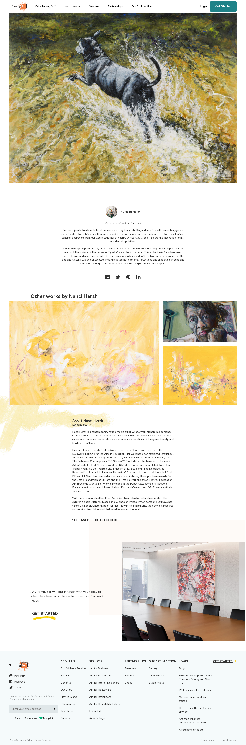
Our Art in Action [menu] (142, 6)
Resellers (130, 668)
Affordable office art (191, 730)
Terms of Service (227, 740)
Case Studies (157, 675)
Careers (65, 718)
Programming (68, 704)
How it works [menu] (72, 6)
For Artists (95, 711)
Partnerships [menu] (115, 6)
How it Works (69, 697)
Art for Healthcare (100, 690)
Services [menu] (94, 6)
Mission (65, 675)
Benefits (66, 683)
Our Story (66, 690)
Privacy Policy (207, 740)
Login (203, 6)
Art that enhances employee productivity (192, 721)
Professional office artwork (195, 690)
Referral (129, 675)
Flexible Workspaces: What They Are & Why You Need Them (195, 679)
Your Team (67, 711)
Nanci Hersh (132, 212)
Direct (128, 683)
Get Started (223, 6)
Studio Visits (156, 683)
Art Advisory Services (74, 668)
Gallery (153, 668)
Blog (182, 668)
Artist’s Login (97, 718)
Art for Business (99, 668)
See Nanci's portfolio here (95, 520)
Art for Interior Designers (104, 683)
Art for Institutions (100, 697)
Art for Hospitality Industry (105, 704)
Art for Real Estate (100, 675)
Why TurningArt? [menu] (45, 6)
